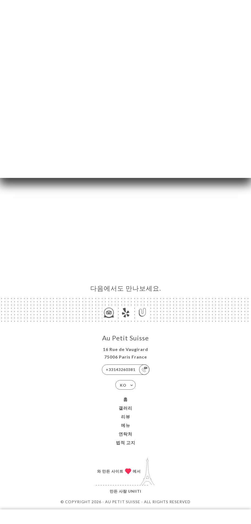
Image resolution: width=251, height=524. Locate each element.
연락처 (125, 433)
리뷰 (125, 416)
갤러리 (125, 407)
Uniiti (134, 491)
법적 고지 (125, 442)
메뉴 (125, 425)
